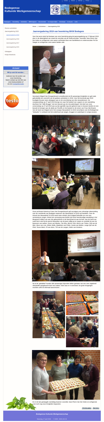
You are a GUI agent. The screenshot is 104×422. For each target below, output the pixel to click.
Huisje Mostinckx (10, 54)
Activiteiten (24, 21)
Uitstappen (8, 51)
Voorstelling (15, 21)
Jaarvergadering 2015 (12, 47)
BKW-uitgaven (33, 21)
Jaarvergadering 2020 (12, 31)
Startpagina (7, 21)
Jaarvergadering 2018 (12, 39)
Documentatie (42, 21)
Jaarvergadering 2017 (12, 43)
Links (76, 21)
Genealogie (62, 21)
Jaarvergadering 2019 (12, 35)
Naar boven (96, 408)
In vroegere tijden (52, 21)
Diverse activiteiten (11, 28)
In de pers (70, 21)
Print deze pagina (86, 408)
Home (34, 26)
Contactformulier (18, 84)
